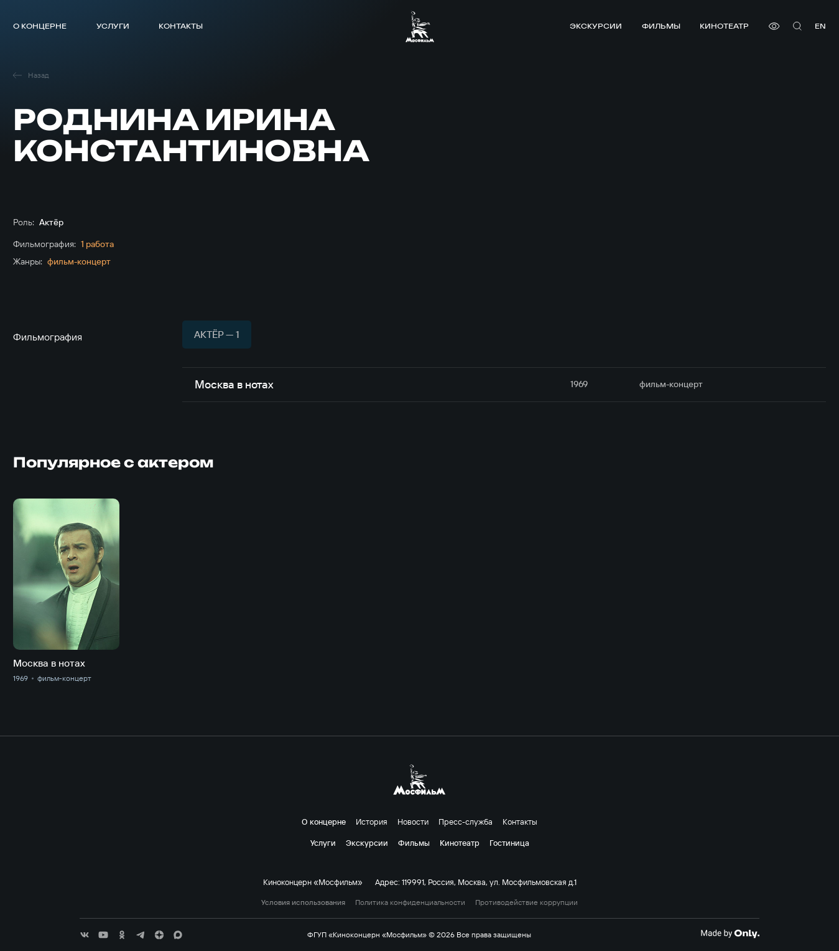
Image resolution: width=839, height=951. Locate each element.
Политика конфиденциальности (410, 902)
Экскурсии (596, 25)
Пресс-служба (465, 822)
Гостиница (509, 843)
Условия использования (303, 902)
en (820, 25)
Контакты (181, 25)
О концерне (40, 25)
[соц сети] (85, 935)
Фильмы (661, 25)
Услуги (112, 25)
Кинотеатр (724, 25)
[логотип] (420, 26)
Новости (413, 822)
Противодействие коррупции (526, 902)
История (371, 822)
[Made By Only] (729, 934)
